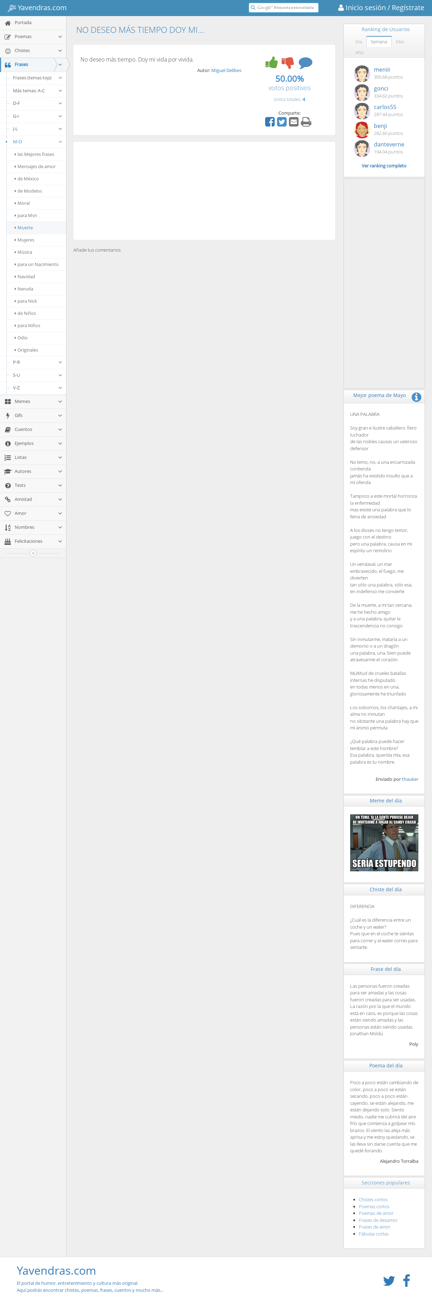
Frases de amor (374, 1227)
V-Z (38, 387)
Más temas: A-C (38, 90)
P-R (38, 362)
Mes (400, 41)
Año (359, 52)
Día (358, 41)
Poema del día (386, 1065)
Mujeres (24, 240)
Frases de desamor (378, 1220)
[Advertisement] (204, 191)
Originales (26, 350)
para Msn (26, 215)
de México (27, 178)
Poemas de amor (376, 1213)
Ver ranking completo (384, 166)
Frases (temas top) (38, 77)
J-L (38, 128)
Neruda (24, 289)
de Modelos (28, 191)
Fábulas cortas (374, 1234)
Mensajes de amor (35, 166)
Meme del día (386, 800)
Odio (21, 337)
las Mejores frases (34, 154)
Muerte (24, 227)
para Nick (26, 301)
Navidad (25, 276)
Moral (22, 203)
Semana (379, 41)
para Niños (27, 325)
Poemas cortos (374, 1206)
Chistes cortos (373, 1199)
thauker (410, 779)
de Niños (25, 313)
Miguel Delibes (226, 70)
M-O (33, 141)
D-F (38, 103)
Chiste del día (386, 889)
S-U (38, 375)
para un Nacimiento (37, 264)
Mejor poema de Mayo (379, 395)
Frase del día (386, 969)
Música (23, 252)
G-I (38, 116)
